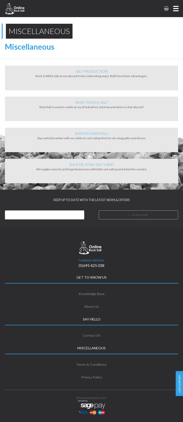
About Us (91, 306)
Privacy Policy (91, 377)
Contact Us (91, 335)
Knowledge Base (92, 294)
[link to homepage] (21, 8)
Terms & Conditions (91, 364)
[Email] (44, 214)
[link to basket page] (166, 8)
